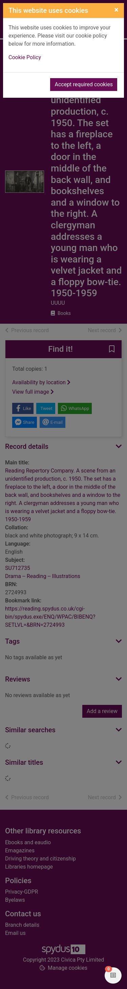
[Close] (116, 9)
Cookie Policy (24, 57)
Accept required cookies (84, 84)
